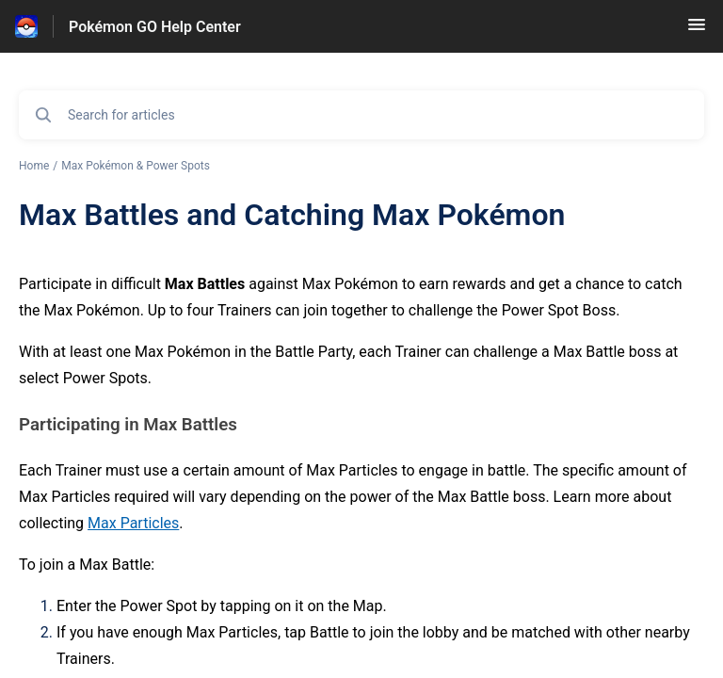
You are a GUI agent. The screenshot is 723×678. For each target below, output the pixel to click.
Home (34, 165)
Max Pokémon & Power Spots (135, 165)
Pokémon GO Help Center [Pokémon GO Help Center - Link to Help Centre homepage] (155, 27)
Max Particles (133, 523)
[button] (696, 31)
